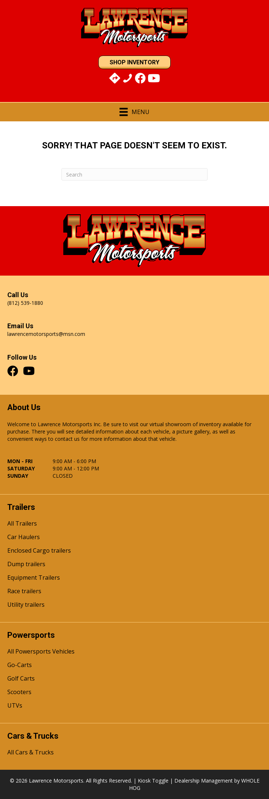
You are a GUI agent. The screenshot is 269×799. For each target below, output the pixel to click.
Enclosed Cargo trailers (39, 551)
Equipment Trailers (33, 578)
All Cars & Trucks (30, 752)
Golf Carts (21, 678)
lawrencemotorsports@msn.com (46, 333)
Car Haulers (23, 537)
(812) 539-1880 (25, 302)
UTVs (14, 706)
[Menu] (134, 112)
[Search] (134, 174)
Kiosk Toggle (153, 780)
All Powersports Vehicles (41, 651)
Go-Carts (19, 665)
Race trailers (24, 591)
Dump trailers (26, 564)
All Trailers (22, 523)
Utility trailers (26, 605)
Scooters (19, 692)
